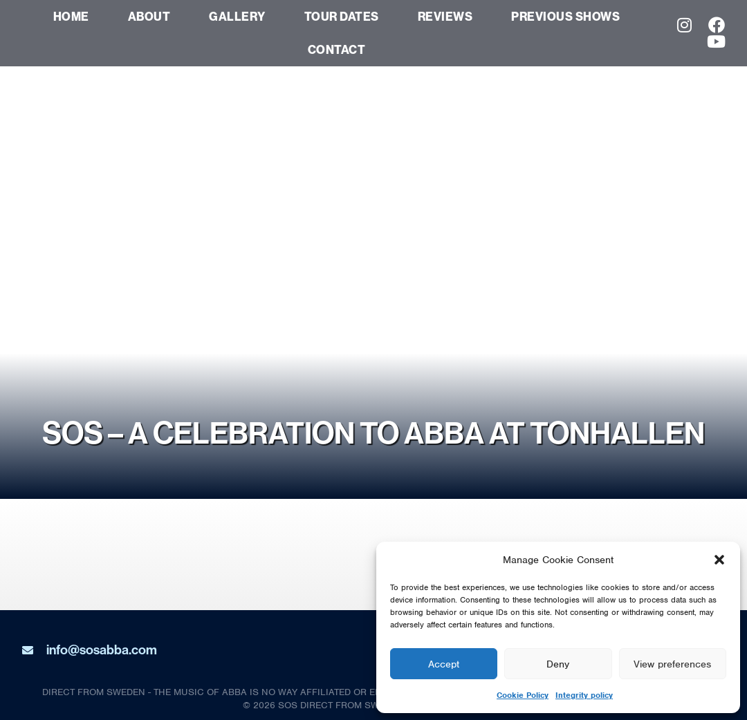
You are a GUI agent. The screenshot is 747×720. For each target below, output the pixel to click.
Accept (443, 664)
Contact (337, 49)
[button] (719, 560)
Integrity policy (584, 695)
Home (71, 16)
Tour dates (341, 16)
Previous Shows (565, 16)
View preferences (672, 664)
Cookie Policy (522, 695)
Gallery (237, 16)
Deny (557, 664)
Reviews (445, 16)
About (149, 16)
